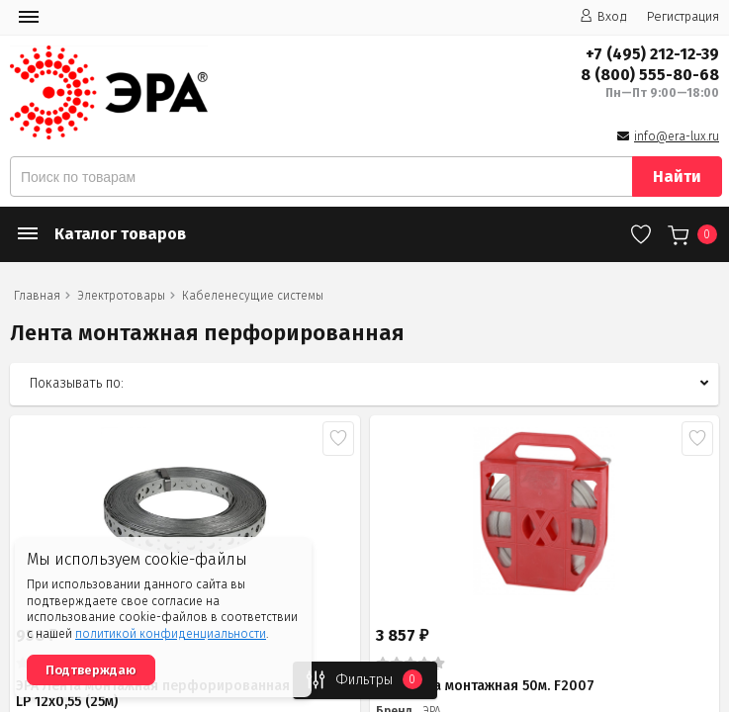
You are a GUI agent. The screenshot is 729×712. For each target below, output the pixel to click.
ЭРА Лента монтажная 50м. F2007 (485, 685)
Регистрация (683, 16)
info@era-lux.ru (676, 136)
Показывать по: (77, 383)
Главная (37, 296)
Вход (603, 16)
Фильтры (359, 679)
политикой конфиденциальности (170, 634)
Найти (677, 176)
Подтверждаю (91, 670)
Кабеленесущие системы (252, 296)
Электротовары (121, 296)
